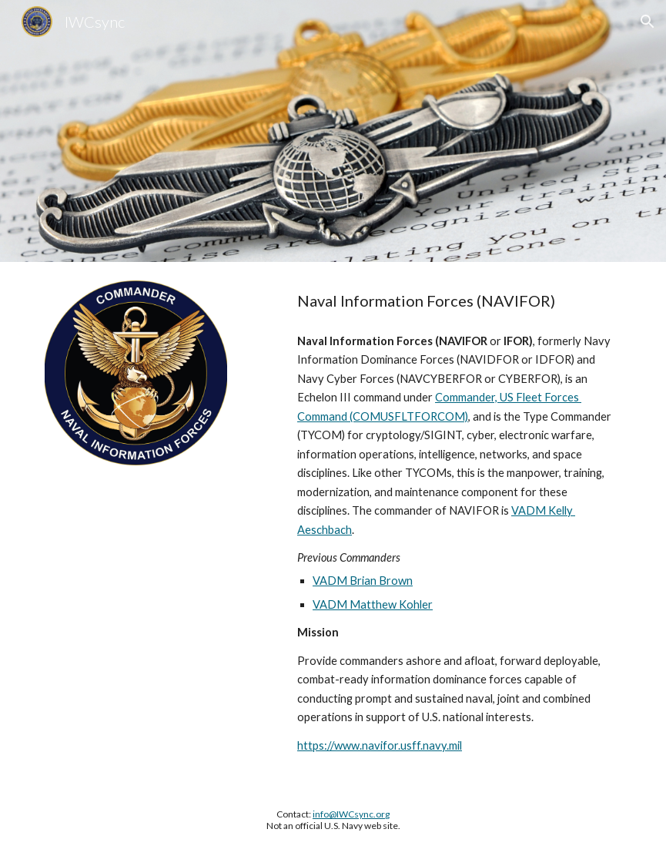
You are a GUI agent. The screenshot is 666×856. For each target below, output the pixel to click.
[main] (456, 300)
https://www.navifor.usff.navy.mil (379, 745)
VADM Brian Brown (363, 580)
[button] (647, 21)
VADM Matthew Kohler (373, 604)
